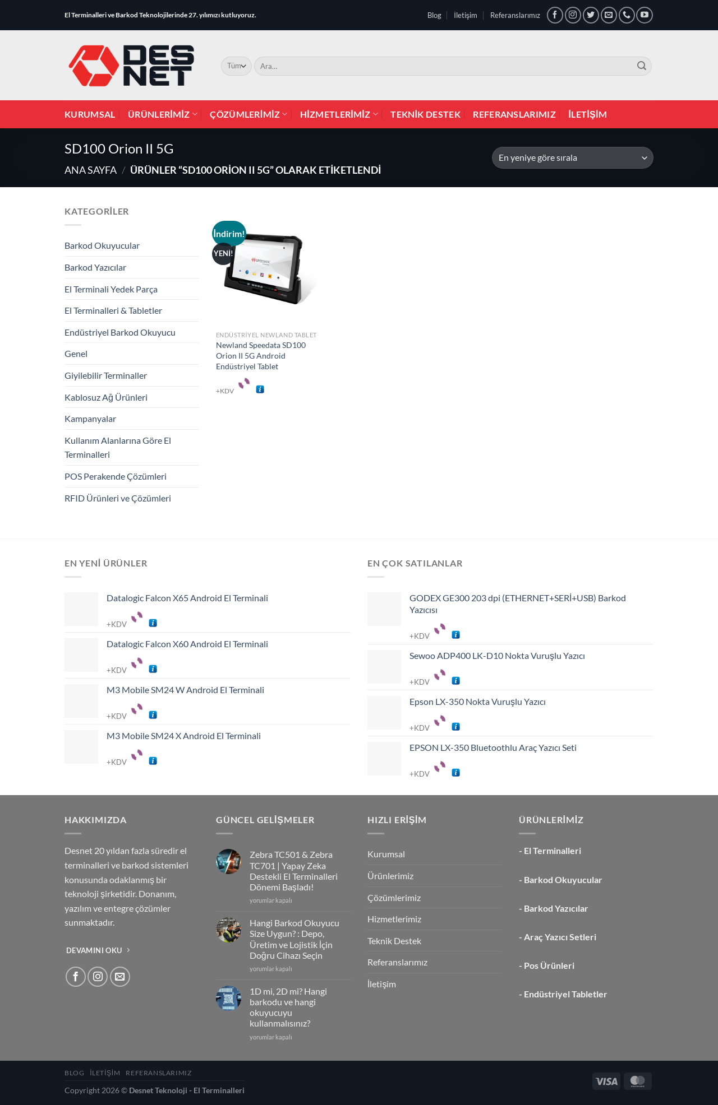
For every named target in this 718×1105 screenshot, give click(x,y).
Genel (76, 353)
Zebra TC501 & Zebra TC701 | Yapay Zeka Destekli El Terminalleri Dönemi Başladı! (294, 870)
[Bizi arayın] (627, 15)
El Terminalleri (552, 850)
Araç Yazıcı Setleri (560, 936)
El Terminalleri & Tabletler (113, 310)
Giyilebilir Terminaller (106, 375)
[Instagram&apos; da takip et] (573, 15)
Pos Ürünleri (549, 965)
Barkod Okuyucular (102, 245)
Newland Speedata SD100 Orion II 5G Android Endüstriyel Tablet (261, 355)
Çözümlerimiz (248, 114)
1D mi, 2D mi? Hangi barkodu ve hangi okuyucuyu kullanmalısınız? (288, 1007)
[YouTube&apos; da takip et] (644, 15)
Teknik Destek (425, 114)
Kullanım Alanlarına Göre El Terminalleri (118, 447)
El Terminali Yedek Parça (111, 289)
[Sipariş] (572, 158)
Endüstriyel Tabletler (565, 993)
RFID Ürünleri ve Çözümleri (118, 498)
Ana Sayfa (91, 170)
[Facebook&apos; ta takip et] (555, 15)
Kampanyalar (90, 418)
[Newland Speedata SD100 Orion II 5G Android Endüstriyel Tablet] (266, 264)
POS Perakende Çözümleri (116, 476)
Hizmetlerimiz (339, 114)
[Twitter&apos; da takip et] (591, 15)
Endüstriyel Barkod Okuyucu (120, 332)
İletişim (465, 15)
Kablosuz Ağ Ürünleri (106, 397)
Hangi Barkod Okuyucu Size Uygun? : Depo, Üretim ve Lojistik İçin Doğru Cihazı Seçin (294, 938)
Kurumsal (90, 114)
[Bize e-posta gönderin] (609, 15)
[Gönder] (641, 66)
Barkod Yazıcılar (95, 267)
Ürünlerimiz (162, 114)
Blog (434, 15)
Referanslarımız (515, 15)
